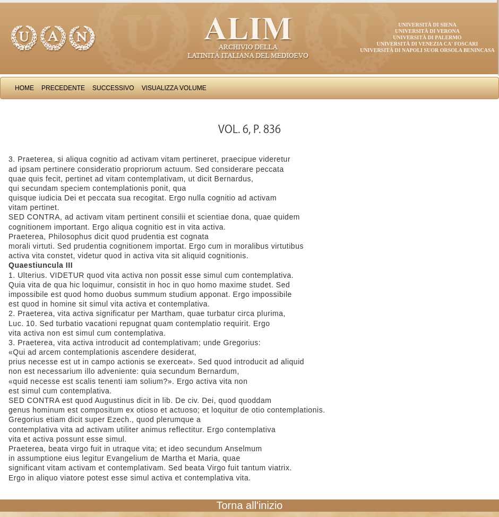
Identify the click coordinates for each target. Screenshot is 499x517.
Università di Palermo (427, 37)
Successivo (113, 88)
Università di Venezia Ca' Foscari (427, 44)
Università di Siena (427, 25)
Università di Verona (427, 31)
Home (24, 88)
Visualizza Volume (174, 88)
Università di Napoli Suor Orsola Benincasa (427, 50)
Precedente (63, 88)
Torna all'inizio (250, 505)
